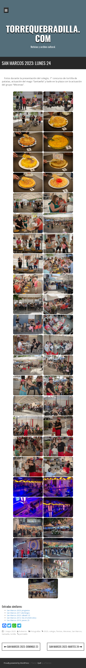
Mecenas (67, 631)
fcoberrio (23, 631)
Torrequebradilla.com (43, 33)
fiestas (59, 631)
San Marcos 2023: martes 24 (65, 646)
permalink (23, 634)
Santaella (5, 634)
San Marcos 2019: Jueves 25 (18, 620)
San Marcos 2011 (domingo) (18, 613)
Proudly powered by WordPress (16, 663)
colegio (52, 631)
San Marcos (77, 631)
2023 (46, 631)
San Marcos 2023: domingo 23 (21, 646)
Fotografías (35, 631)
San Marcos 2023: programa (18, 610)
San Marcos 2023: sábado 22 (18, 615)
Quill (39, 663)
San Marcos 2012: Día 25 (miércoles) (21, 618)
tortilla (13, 634)
